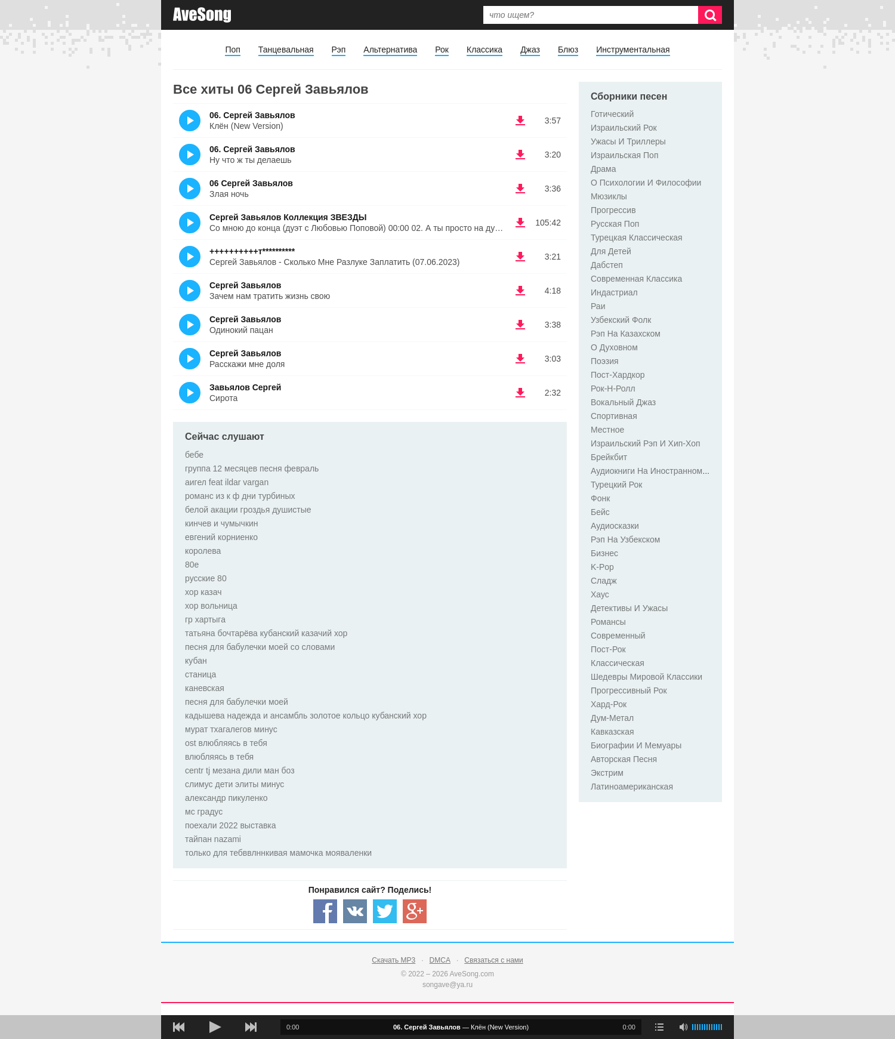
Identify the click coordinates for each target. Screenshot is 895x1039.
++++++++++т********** (252, 251)
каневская (204, 688)
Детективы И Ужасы (629, 608)
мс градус (204, 811)
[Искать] (710, 15)
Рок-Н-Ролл (613, 388)
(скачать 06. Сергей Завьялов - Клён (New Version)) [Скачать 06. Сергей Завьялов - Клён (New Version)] (520, 120)
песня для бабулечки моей (236, 702)
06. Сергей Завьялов (252, 115)
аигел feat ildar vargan (226, 482)
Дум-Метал (612, 718)
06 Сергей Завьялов (251, 183)
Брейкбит (609, 457)
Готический (612, 114)
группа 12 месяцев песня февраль (252, 468)
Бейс (600, 512)
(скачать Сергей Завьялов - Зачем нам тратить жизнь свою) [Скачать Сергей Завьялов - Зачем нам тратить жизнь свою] (520, 290)
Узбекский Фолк (621, 320)
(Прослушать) (189, 120)
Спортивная (614, 416)
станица (200, 674)
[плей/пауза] (215, 1027)
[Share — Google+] (415, 911)
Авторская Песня (624, 759)
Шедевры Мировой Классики (646, 677)
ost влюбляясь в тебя (226, 743)
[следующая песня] (250, 1027)
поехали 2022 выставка (230, 825)
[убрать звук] (683, 1027)
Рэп (339, 49)
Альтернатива (390, 49)
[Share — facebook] (325, 911)
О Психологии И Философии (646, 182)
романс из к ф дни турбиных (240, 496)
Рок (442, 49)
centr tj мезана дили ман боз (240, 770)
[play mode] (659, 1027)
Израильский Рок (624, 127)
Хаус (600, 594)
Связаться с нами (493, 960)
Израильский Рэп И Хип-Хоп (645, 443)
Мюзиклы (609, 196)
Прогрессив (613, 210)
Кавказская (612, 731)
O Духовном (614, 347)
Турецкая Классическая (637, 237)
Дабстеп (607, 265)
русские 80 (206, 578)
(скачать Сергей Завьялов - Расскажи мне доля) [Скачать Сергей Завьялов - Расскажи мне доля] (520, 358)
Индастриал (614, 292)
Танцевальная (286, 49)
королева (203, 551)
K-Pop (602, 567)
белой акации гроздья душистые (248, 509)
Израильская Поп (624, 155)
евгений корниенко (221, 537)
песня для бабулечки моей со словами (260, 647)
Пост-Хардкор (618, 375)
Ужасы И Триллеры (628, 141)
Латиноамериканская (632, 786)
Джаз (530, 49)
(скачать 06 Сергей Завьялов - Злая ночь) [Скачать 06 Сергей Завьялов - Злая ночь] (520, 188)
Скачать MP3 (393, 960)
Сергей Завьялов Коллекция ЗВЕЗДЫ (287, 217)
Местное (607, 429)
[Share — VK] (355, 911)
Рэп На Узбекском (625, 539)
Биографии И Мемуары (636, 745)
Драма (603, 169)
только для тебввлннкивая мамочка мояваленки (278, 853)
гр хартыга (205, 619)
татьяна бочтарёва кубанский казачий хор (266, 633)
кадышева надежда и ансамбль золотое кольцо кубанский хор (306, 715)
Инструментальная (632, 49)
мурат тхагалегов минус (231, 729)
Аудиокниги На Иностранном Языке (660, 471)
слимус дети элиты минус (234, 784)
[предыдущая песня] (179, 1027)
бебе (194, 455)
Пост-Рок (608, 649)
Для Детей (611, 251)
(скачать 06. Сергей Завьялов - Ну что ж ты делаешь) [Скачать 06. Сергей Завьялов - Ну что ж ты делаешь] (520, 154)
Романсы (608, 622)
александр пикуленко (226, 798)
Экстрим (607, 773)
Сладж (604, 580)
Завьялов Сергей (245, 387)
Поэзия (605, 361)
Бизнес (604, 553)
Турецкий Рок (617, 484)
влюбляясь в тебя (219, 756)
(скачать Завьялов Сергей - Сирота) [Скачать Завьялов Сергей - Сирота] (520, 392)
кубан (196, 660)
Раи (598, 306)
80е (192, 564)
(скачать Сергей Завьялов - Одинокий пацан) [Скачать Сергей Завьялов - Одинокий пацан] (520, 324)
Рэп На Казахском (626, 333)
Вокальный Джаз (623, 402)
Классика (484, 49)
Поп (232, 49)
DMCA (440, 960)
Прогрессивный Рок (629, 690)
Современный (618, 635)
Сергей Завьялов (245, 285)
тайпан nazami (213, 839)
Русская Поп (615, 224)
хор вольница (211, 606)
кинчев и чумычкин (221, 523)
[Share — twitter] (385, 911)
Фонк (600, 498)
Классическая (617, 663)
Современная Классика (636, 278)
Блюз (568, 49)
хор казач (203, 592)
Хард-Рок (608, 704)
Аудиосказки (615, 526)
